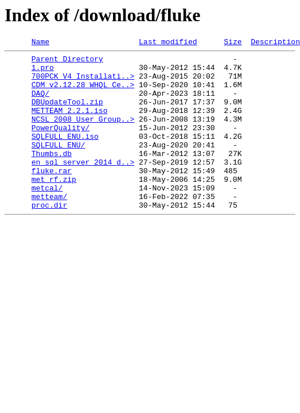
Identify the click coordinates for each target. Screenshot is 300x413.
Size (232, 43)
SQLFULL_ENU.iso (65, 155)
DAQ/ (40, 103)
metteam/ (49, 227)
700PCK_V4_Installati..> (83, 82)
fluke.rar (52, 196)
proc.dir (49, 237)
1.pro (43, 72)
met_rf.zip (54, 206)
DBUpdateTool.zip (67, 113)
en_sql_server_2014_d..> (83, 186)
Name (40, 43)
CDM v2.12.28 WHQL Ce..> (83, 93)
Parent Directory (67, 62)
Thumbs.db (52, 175)
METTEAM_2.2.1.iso (70, 124)
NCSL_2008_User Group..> (83, 134)
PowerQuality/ (60, 144)
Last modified (168, 43)
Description (275, 43)
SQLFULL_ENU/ (58, 165)
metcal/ (47, 217)
